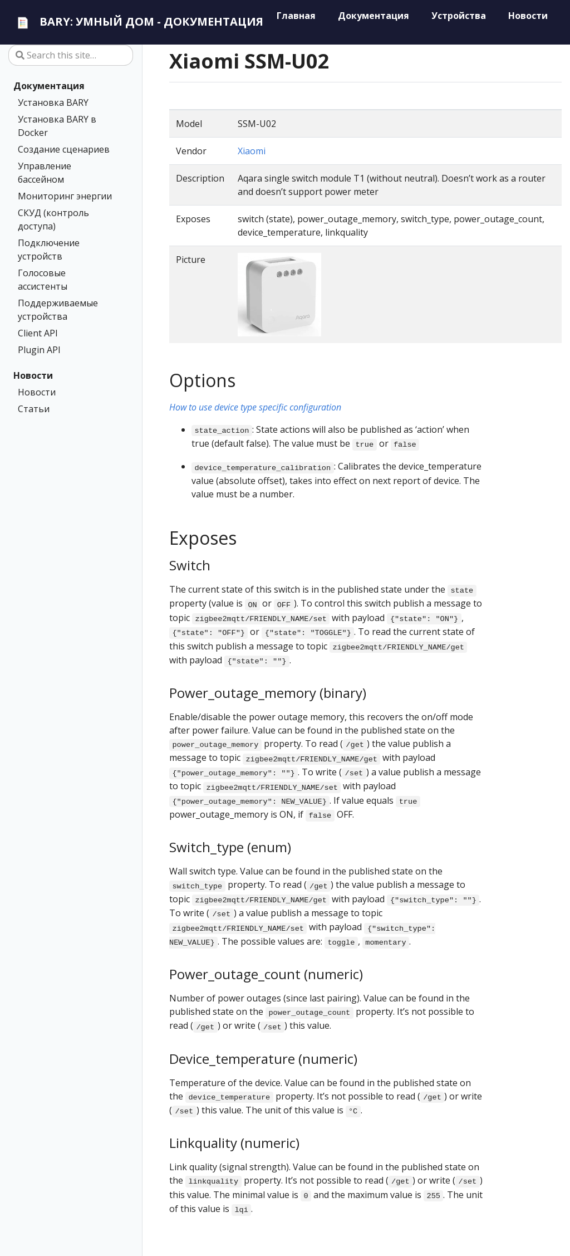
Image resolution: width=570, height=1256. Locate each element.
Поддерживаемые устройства (58, 309)
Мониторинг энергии (65, 196)
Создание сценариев (64, 149)
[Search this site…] (70, 55)
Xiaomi (252, 151)
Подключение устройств (49, 249)
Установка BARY (53, 102)
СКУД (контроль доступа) (53, 219)
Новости (33, 375)
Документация (49, 86)
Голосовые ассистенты (42, 279)
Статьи (34, 409)
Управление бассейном (44, 172)
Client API (38, 333)
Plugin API (39, 350)
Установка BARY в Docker (57, 126)
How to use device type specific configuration (255, 407)
